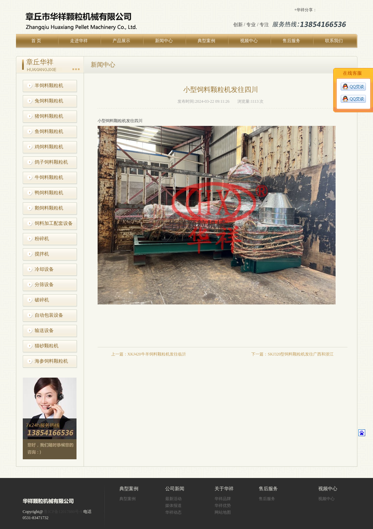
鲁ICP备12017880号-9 (63, 511)
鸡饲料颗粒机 (49, 146)
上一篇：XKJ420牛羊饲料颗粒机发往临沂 (148, 354)
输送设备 (44, 330)
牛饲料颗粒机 (49, 177)
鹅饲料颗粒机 (49, 208)
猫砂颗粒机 (46, 345)
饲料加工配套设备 (54, 223)
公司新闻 (174, 488)
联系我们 (334, 40)
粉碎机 (42, 238)
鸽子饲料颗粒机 (51, 162)
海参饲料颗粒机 (51, 361)
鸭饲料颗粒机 (49, 192)
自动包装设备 (49, 315)
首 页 (36, 40)
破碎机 (42, 299)
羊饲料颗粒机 (49, 85)
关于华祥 (224, 488)
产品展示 (121, 40)
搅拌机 (42, 254)
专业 (251, 24)
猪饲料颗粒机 (49, 116)
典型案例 (206, 40)
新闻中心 (164, 40)
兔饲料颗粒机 (49, 100)
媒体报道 (173, 505)
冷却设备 (44, 269)
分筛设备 (44, 284)
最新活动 (173, 498)
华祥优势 (223, 505)
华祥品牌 (223, 498)
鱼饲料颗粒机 (49, 131)
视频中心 (249, 40)
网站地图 (223, 512)
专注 (264, 24)
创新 (238, 24)
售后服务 (291, 40)
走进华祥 (79, 40)
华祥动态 (173, 512)
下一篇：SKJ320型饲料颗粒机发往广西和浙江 (292, 354)
